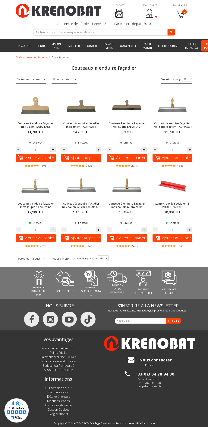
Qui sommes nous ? (58, 388)
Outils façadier (60, 57)
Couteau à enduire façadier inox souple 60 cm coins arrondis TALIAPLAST (127, 207)
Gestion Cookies (58, 409)
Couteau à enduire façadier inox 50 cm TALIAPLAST (81, 125)
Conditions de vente (58, 405)
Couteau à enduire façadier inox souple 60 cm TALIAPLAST (81, 205)
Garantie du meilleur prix (58, 348)
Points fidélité (58, 353)
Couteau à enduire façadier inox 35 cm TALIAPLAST (35, 125)
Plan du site (148, 423)
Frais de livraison (58, 392)
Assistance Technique (58, 370)
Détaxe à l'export (58, 397)
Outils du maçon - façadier (32, 57)
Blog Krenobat (58, 414)
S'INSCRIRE (173, 320)
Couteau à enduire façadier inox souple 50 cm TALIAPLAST (172, 125)
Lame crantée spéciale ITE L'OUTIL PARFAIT (172, 205)
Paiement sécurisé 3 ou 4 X (58, 357)
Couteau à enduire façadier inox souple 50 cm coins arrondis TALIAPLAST (35, 207)
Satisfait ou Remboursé (58, 366)
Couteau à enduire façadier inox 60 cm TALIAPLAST (127, 125)
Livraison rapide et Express (58, 361)
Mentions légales (58, 401)
